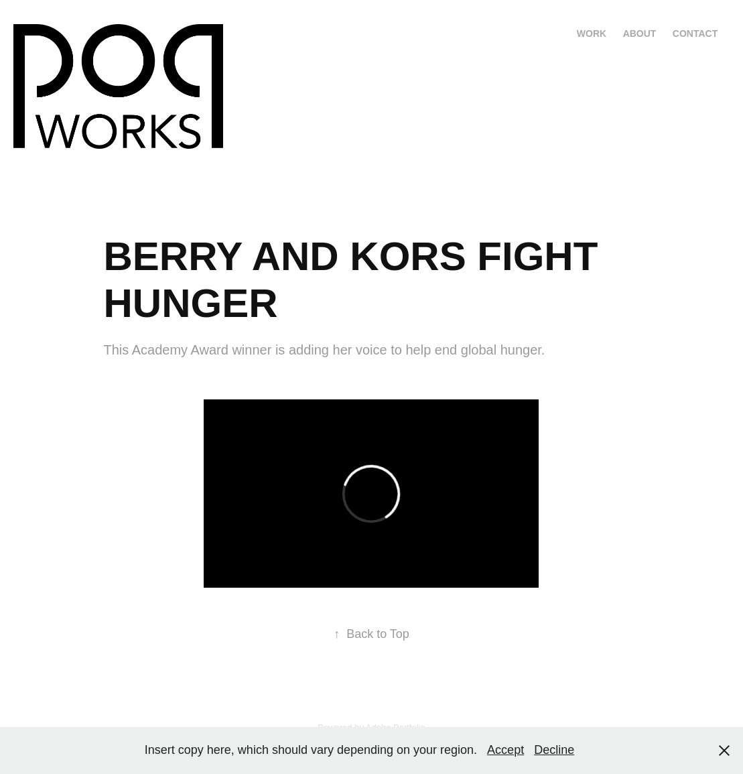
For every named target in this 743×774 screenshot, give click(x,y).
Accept (505, 750)
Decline (554, 750)
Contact (695, 33)
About (640, 33)
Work (591, 33)
